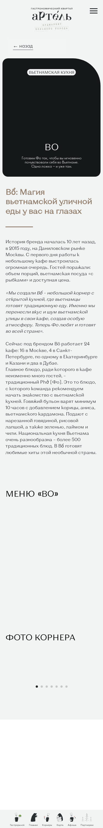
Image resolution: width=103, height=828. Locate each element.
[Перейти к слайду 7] (66, 795)
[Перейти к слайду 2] (42, 795)
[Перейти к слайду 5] (56, 795)
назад (26, 46)
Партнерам (86, 825)
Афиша (72, 825)
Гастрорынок (17, 825)
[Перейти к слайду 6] (61, 795)
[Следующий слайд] (98, 732)
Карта (60, 825)
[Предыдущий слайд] (4, 732)
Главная (33, 825)
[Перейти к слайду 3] (47, 795)
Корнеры (47, 825)
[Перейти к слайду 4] (52, 795)
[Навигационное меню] (94, 11)
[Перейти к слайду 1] (37, 795)
